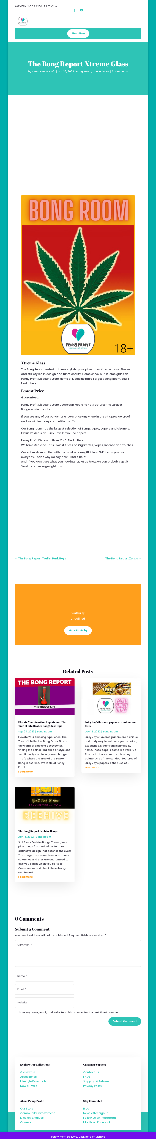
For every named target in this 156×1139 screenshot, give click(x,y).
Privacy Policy (92, 1086)
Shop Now (78, 33)
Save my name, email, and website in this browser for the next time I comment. (70, 1012)
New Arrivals (28, 1086)
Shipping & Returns (96, 1081)
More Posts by (78, 630)
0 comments (119, 71)
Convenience (100, 71)
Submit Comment (125, 1021)
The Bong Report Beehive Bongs (38, 831)
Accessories (28, 1077)
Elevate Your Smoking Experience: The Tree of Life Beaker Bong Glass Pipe (42, 723)
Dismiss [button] (100, 1136)
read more (25, 771)
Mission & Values (32, 1118)
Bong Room (83, 71)
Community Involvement (37, 1113)
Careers (25, 1122)
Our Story (26, 1108)
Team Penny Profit (43, 71)
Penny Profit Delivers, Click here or (73, 1136)
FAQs (86, 1077)
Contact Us (91, 1072)
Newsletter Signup (95, 1113)
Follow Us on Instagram (99, 1118)
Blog (86, 1108)
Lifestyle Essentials (33, 1081)
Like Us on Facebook (97, 1122)
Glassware (27, 1072)
